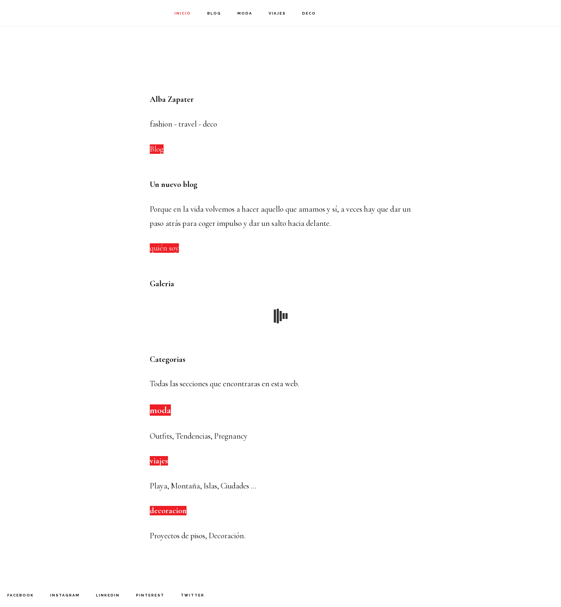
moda (160, 410)
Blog (157, 149)
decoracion (168, 510)
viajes (159, 461)
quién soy (164, 248)
